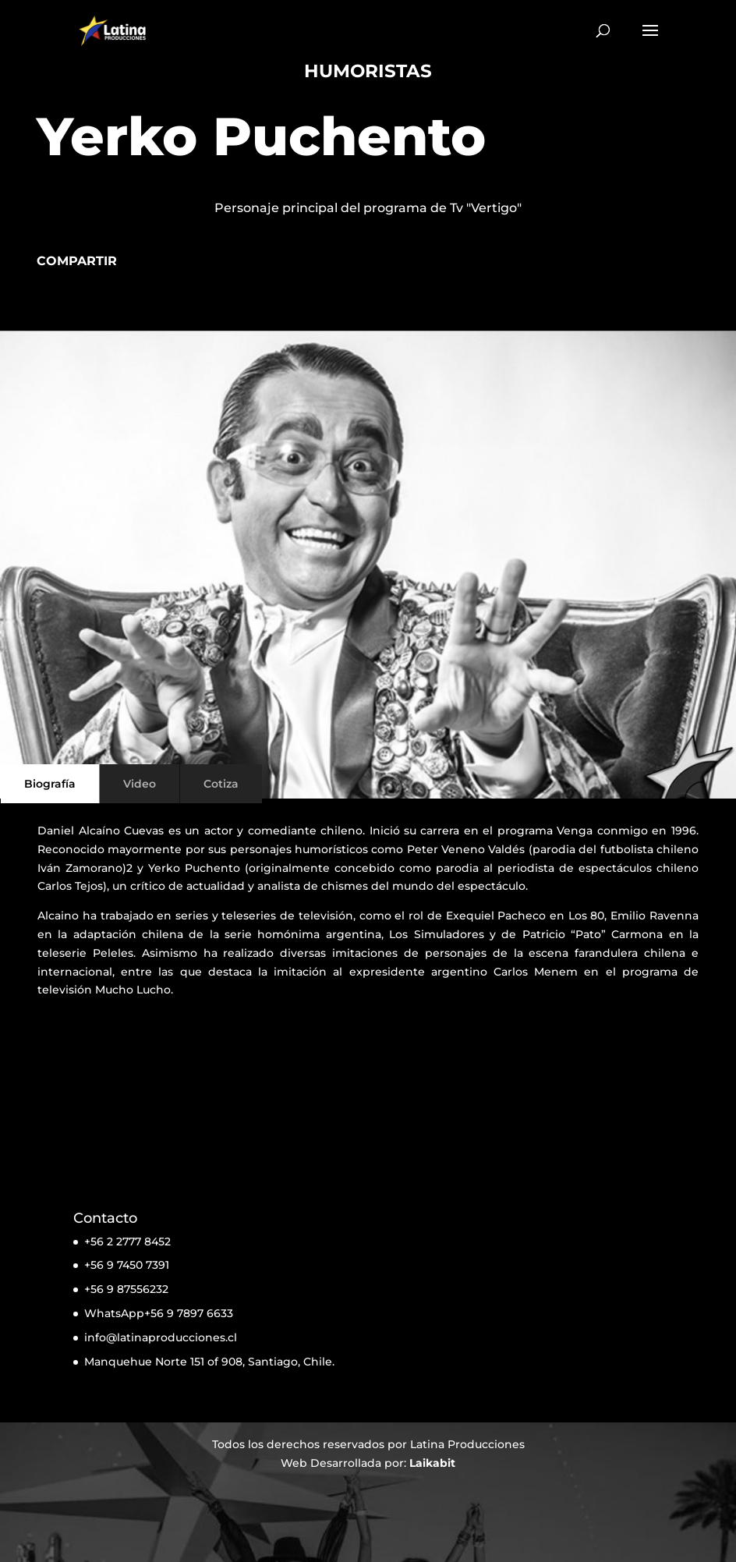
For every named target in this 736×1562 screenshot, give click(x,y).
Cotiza (221, 784)
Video (139, 784)
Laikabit (432, 1463)
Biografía (50, 784)
